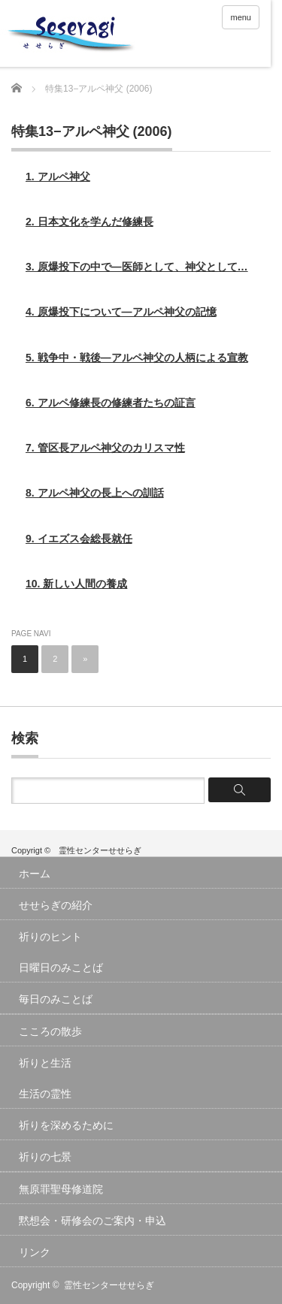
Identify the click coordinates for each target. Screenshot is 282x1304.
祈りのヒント (50, 937)
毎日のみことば (55, 999)
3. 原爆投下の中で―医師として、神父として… (137, 267)
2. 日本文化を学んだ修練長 (89, 222)
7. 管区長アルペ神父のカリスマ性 (105, 448)
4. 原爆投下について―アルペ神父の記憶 (121, 312)
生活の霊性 (45, 1094)
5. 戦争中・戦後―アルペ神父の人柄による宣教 (137, 358)
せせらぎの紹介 (55, 905)
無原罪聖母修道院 (61, 1189)
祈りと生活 (45, 1063)
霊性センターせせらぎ (109, 1285)
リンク (34, 1252)
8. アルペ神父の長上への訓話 (95, 493)
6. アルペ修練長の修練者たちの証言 (111, 403)
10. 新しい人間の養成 (76, 584)
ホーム (34, 874)
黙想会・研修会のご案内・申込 (92, 1221)
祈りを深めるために (66, 1125)
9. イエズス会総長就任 (79, 539)
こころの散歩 (50, 1031)
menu (240, 17)
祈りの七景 (45, 1157)
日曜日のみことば (61, 967)
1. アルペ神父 (58, 177)
